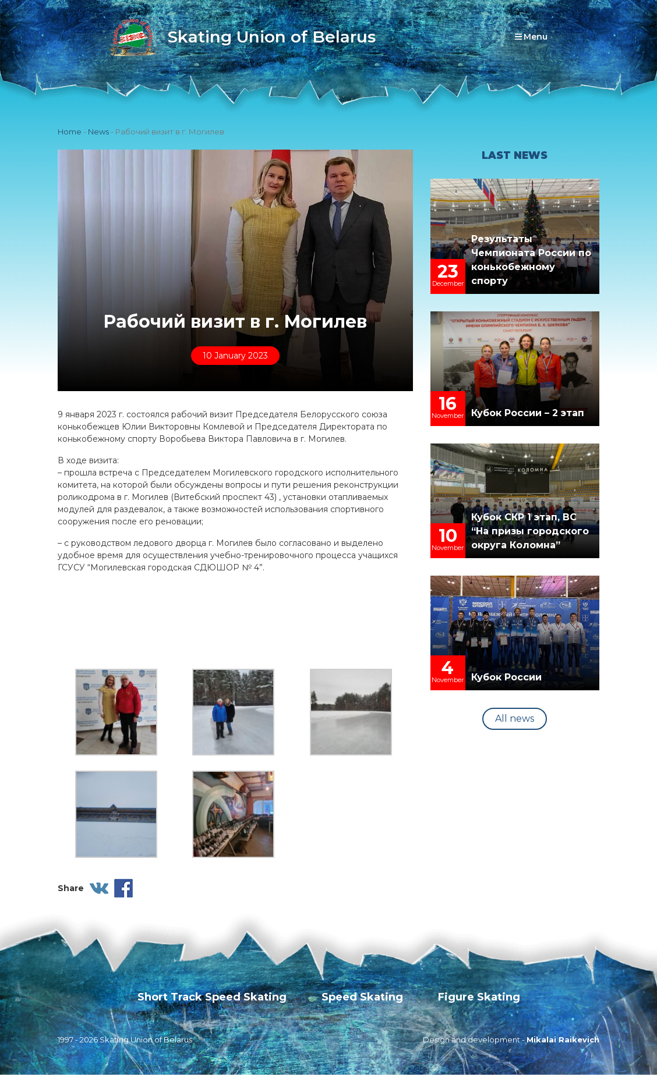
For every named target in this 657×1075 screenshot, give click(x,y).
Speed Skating (362, 997)
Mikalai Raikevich (563, 1039)
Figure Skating (479, 997)
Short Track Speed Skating (212, 997)
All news (514, 718)
